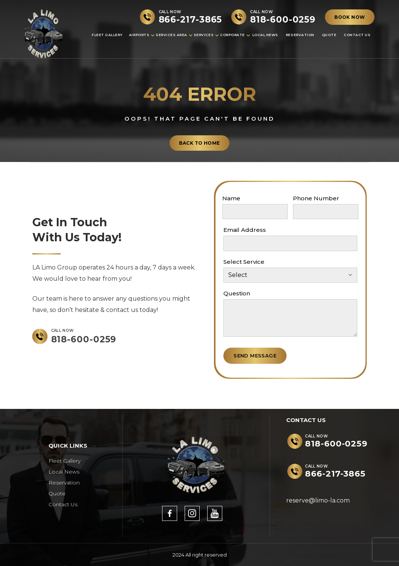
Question (236, 293)
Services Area (171, 35)
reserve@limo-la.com (318, 500)
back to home (199, 143)
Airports (139, 35)
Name (231, 198)
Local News (265, 35)
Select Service (243, 261)
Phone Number (316, 198)
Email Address (244, 229)
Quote (329, 35)
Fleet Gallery (107, 35)
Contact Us (357, 35)
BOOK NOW (349, 17)
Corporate (232, 35)
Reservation (300, 35)
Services (204, 35)
